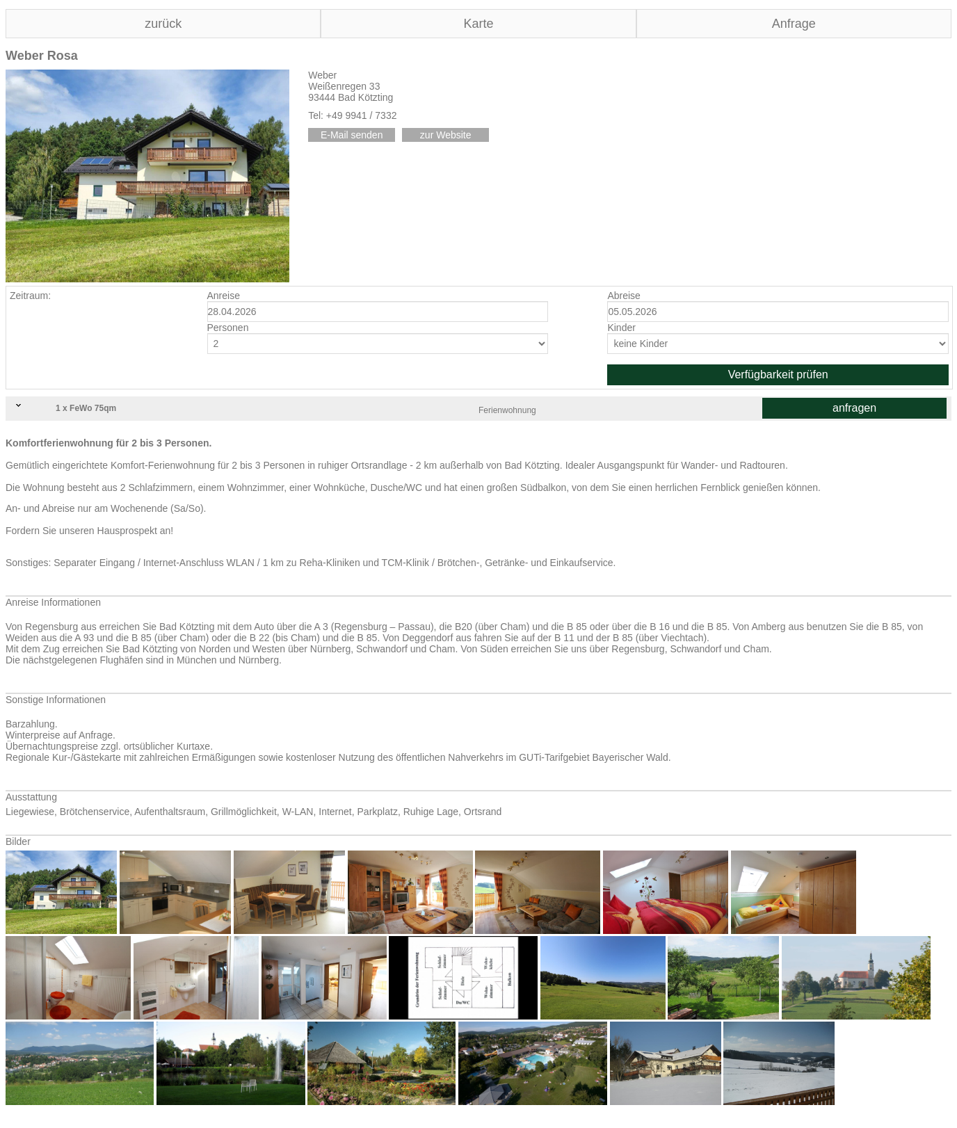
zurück (163, 24)
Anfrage (794, 24)
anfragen (854, 408)
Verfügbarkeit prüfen (778, 374)
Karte (478, 24)
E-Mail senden (352, 134)
